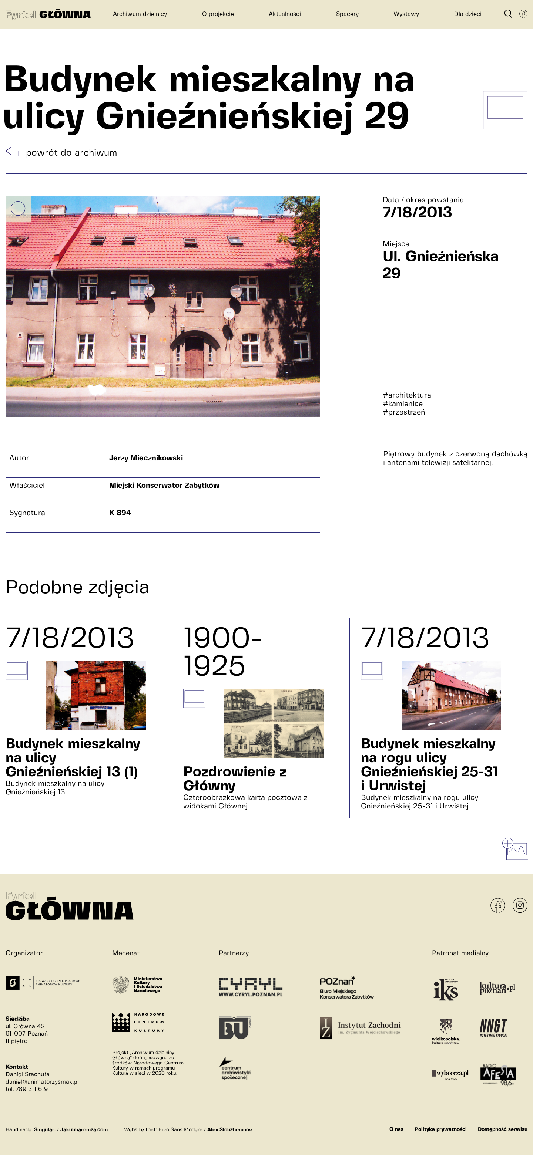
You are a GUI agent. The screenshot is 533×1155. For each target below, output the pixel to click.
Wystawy (406, 14)
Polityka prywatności (441, 1129)
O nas (396, 1129)
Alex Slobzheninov (229, 1129)
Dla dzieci (468, 14)
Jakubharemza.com (84, 1129)
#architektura (407, 395)
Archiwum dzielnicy (140, 14)
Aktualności (285, 14)
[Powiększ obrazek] (18, 209)
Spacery (347, 14)
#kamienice (403, 404)
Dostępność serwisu (502, 1129)
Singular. (45, 1129)
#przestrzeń (404, 412)
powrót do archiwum (71, 153)
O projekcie (218, 14)
